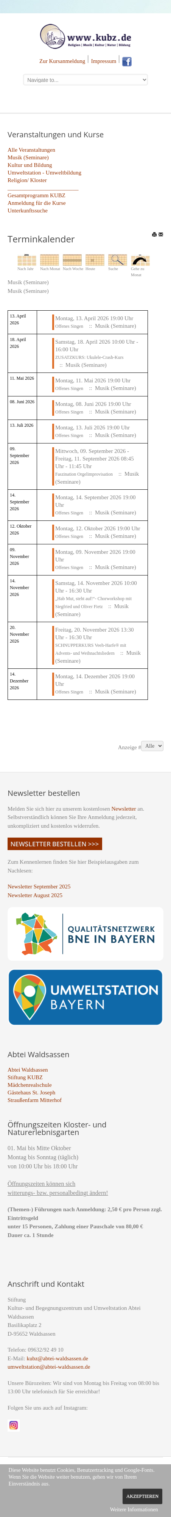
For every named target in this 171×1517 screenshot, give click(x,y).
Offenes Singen (69, 326)
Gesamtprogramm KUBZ (36, 195)
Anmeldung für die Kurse (37, 203)
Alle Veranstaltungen (31, 150)
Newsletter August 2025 (35, 895)
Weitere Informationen (134, 1509)
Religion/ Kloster (27, 180)
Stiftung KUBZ (25, 1077)
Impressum (104, 61)
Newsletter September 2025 (39, 886)
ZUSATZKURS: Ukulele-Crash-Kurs (89, 357)
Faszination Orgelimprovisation (84, 474)
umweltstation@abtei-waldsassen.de (49, 1367)
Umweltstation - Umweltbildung (44, 173)
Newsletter (124, 809)
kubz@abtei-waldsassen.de (57, 1358)
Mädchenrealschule (30, 1085)
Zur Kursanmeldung (62, 61)
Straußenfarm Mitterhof (35, 1100)
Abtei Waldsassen (28, 1070)
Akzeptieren (142, 1496)
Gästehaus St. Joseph (31, 1092)
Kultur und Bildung (30, 165)
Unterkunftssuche (28, 211)
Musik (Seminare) (28, 157)
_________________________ (43, 188)
